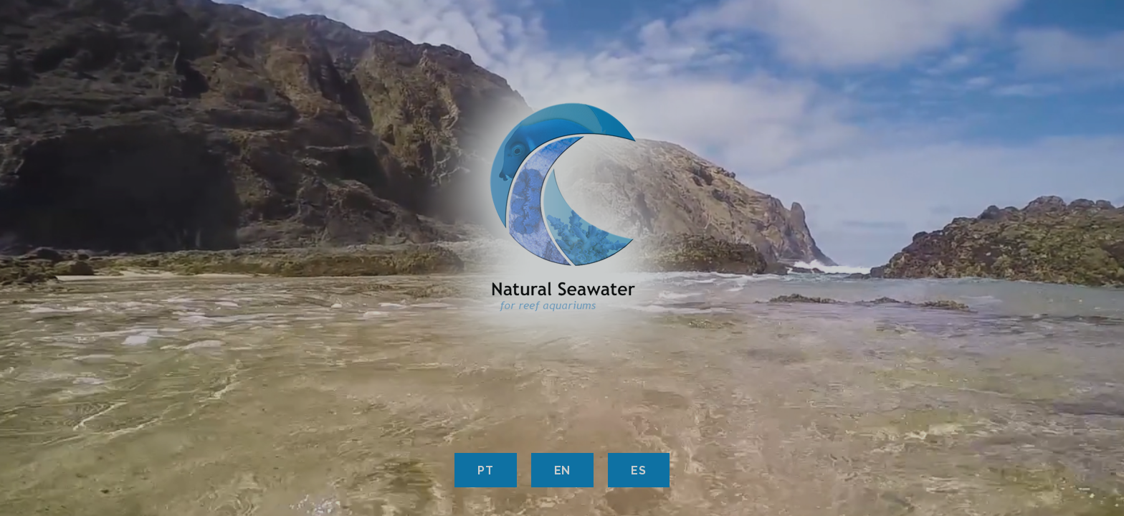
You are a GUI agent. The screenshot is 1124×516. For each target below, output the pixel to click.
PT (485, 470)
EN (562, 470)
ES (639, 470)
